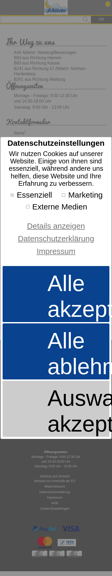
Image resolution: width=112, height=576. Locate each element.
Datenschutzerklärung (56, 238)
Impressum (56, 251)
